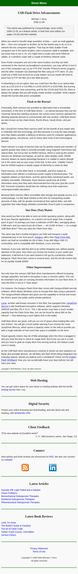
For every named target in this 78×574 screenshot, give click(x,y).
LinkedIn (8, 460)
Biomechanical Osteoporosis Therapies (20, 496)
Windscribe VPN (22, 413)
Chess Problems (9, 493)
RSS (51, 456)
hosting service (8, 389)
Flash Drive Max (62, 237)
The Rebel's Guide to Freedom (16, 525)
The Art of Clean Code (12, 529)
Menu (43, 3)
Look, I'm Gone (8, 522)
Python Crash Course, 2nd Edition (17, 532)
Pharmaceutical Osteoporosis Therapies (20, 502)
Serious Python (8, 535)
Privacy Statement (39, 548)
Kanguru (39, 237)
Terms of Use (39, 551)
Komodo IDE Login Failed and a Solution (20, 490)
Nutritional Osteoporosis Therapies (18, 499)
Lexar (3, 303)
